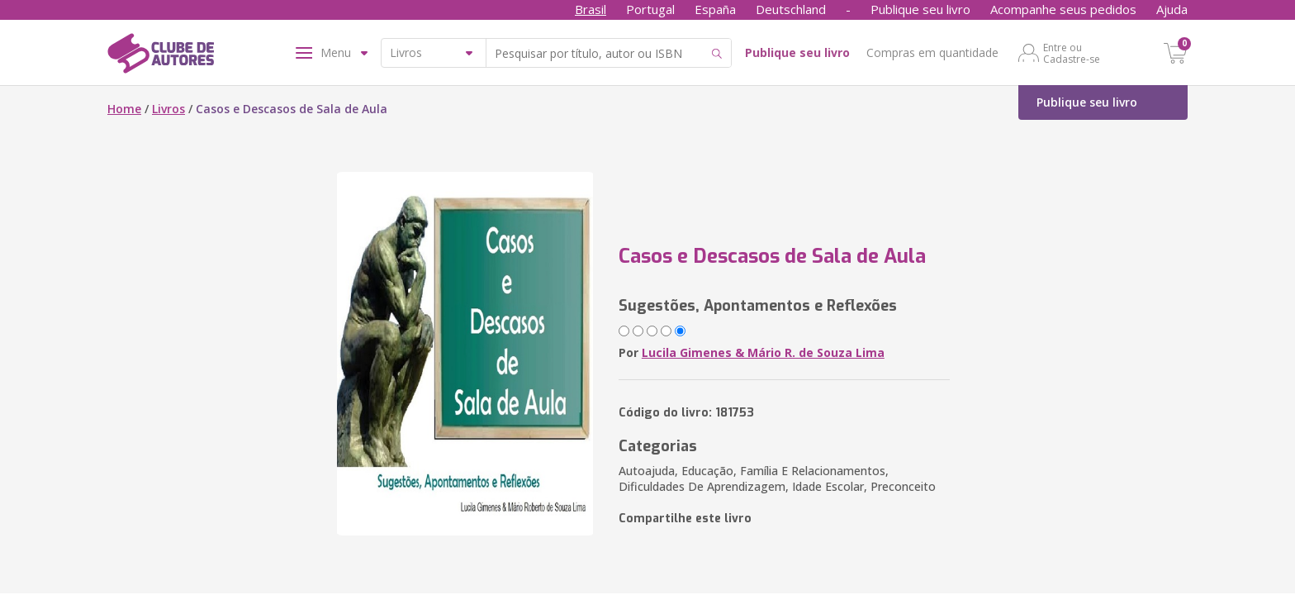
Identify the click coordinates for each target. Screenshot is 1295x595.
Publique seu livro (920, 9)
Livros (168, 109)
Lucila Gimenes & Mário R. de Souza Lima (763, 352)
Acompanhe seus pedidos (1063, 9)
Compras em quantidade (932, 52)
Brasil (590, 9)
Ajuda (1172, 9)
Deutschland (791, 9)
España (715, 9)
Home (124, 109)
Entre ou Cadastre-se (1071, 52)
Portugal (650, 9)
